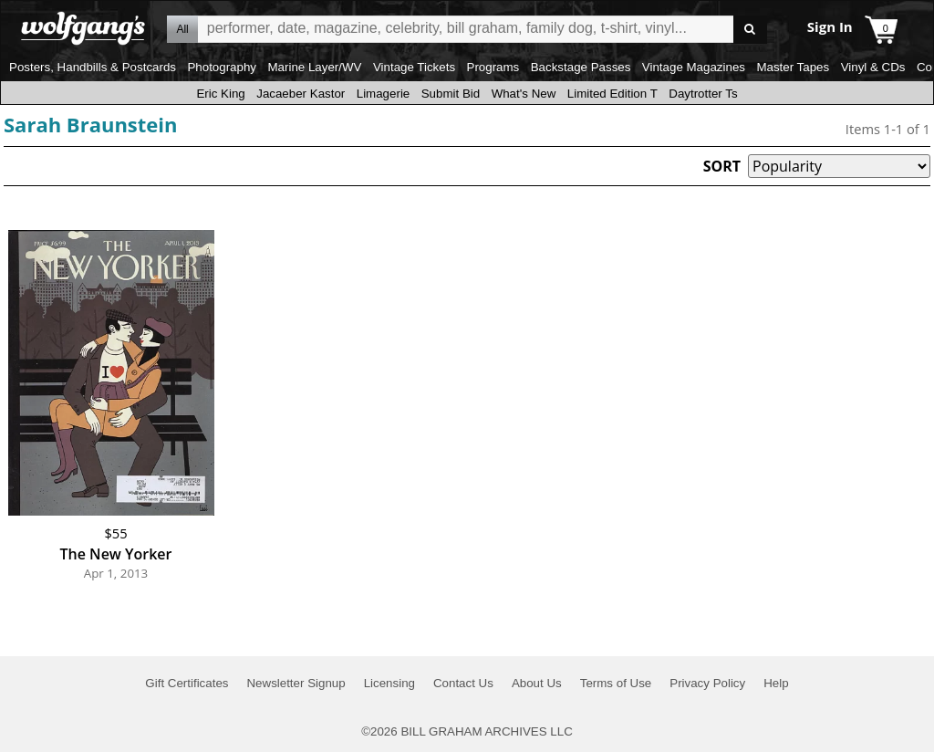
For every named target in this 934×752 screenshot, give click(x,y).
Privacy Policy (707, 683)
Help (775, 683)
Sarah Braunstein (91, 124)
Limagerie (383, 93)
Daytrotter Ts (703, 93)
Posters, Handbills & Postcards (92, 67)
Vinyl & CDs (873, 67)
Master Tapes (792, 67)
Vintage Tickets (414, 67)
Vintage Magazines (693, 67)
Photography (221, 67)
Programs (493, 67)
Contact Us (463, 683)
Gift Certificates (186, 683)
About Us (537, 683)
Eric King (220, 93)
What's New (524, 93)
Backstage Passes (581, 67)
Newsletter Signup (295, 683)
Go (750, 30)
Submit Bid (450, 93)
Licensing (389, 683)
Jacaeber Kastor (300, 93)
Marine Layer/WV (314, 67)
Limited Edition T (612, 93)
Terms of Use (616, 683)
